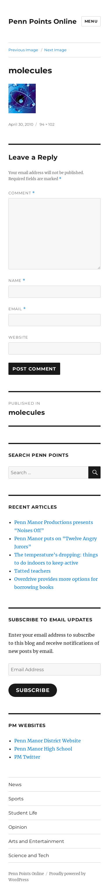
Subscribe (33, 690)
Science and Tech (28, 855)
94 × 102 (47, 124)
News (15, 784)
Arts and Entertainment (36, 841)
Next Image (55, 50)
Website (18, 337)
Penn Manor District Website (47, 741)
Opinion (17, 827)
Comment (21, 193)
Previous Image (23, 50)
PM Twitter (27, 757)
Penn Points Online (42, 21)
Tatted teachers (32, 571)
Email (17, 308)
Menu (91, 21)
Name (16, 280)
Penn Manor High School (43, 749)
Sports (16, 798)
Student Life (22, 813)
